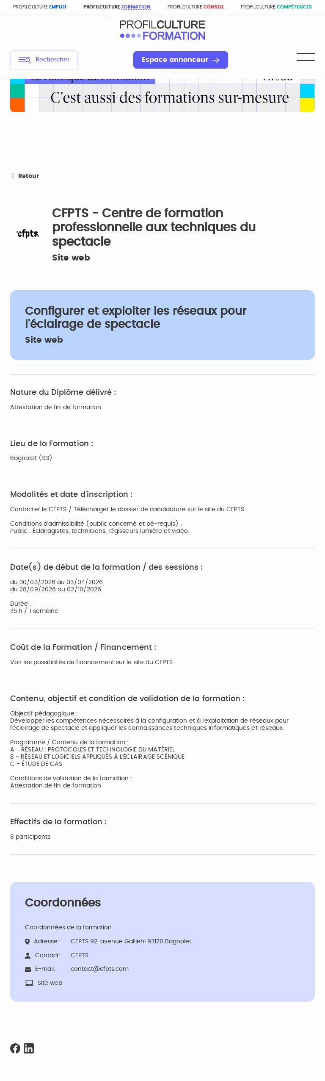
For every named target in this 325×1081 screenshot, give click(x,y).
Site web (71, 258)
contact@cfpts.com (100, 969)
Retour (24, 176)
